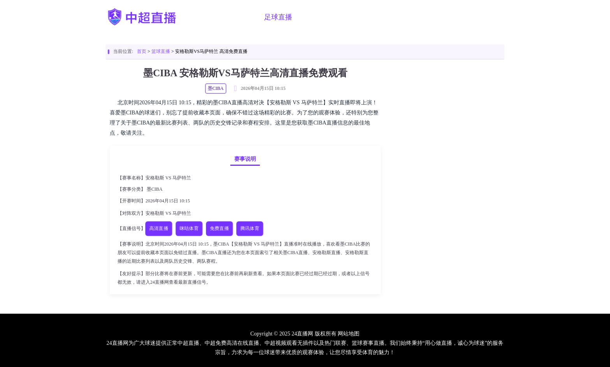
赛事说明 (245, 159)
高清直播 (159, 228)
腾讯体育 (250, 228)
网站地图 (348, 334)
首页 (206, 17)
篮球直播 (318, 17)
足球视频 (358, 17)
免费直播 (219, 228)
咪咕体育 (189, 228)
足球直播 (278, 17)
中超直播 (238, 17)
